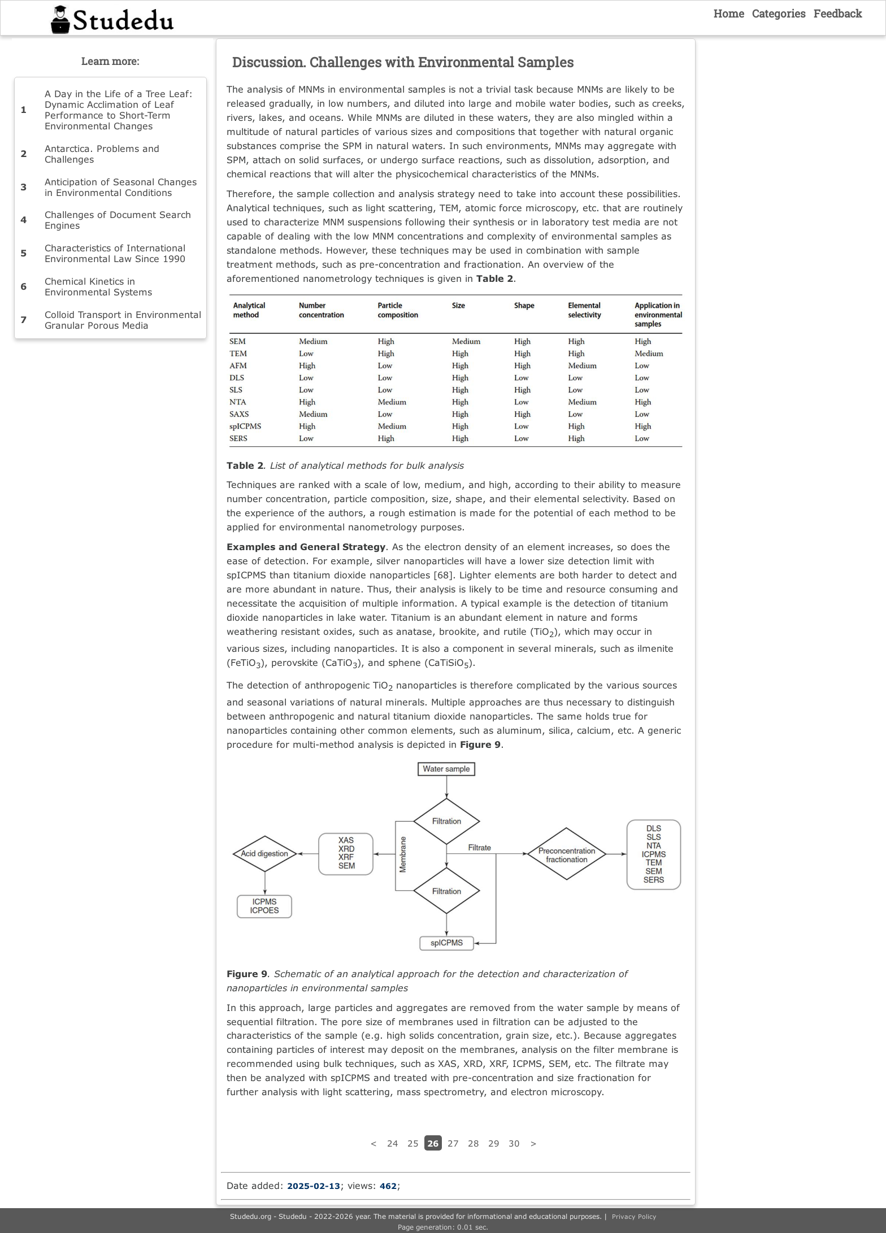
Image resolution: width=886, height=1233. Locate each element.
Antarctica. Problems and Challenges (102, 153)
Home (729, 13)
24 (392, 1143)
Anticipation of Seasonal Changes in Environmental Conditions (121, 187)
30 (514, 1143)
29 (494, 1143)
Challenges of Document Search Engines (118, 219)
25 (413, 1143)
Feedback (838, 13)
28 (473, 1143)
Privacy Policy (634, 1216)
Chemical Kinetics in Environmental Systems (98, 286)
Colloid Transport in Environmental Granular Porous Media (123, 319)
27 (453, 1143)
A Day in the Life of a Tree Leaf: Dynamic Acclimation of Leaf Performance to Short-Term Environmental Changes (119, 109)
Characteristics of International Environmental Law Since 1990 (115, 253)
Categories (779, 13)
